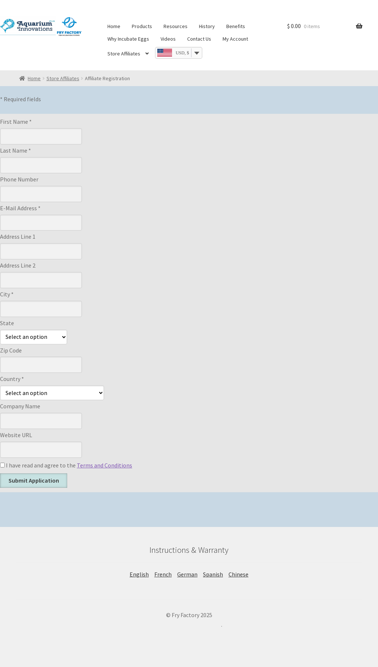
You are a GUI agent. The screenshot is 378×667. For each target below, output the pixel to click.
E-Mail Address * (20, 208)
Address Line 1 (17, 236)
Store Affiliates (123, 53)
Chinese (238, 574)
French (163, 574)
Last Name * (15, 150)
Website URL (16, 435)
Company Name (20, 406)
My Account (235, 38)
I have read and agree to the (66, 465)
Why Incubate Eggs (128, 38)
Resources (176, 26)
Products (142, 26)
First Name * (16, 121)
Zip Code (11, 350)
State (7, 323)
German (187, 574)
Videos (168, 38)
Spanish (213, 574)
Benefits (235, 26)
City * (7, 294)
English (139, 574)
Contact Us (199, 38)
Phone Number (19, 179)
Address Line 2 (17, 265)
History (207, 26)
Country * (12, 378)
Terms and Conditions (104, 465)
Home (113, 26)
